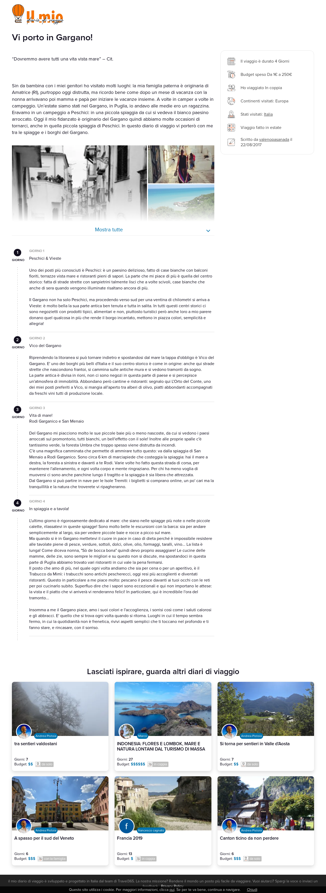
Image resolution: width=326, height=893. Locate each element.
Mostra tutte (109, 230)
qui (172, 889)
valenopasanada (274, 139)
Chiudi (252, 889)
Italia (268, 114)
